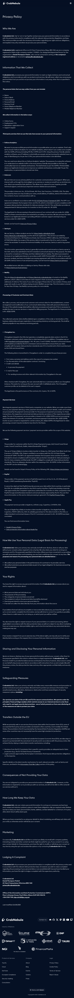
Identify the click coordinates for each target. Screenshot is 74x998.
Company (29, 958)
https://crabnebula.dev (18, 277)
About (28, 963)
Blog (27, 967)
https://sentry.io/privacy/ (59, 260)
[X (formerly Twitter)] (57, 920)
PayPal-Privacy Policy (57, 495)
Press (27, 978)
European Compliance (9, 974)
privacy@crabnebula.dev (34, 57)
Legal (51, 958)
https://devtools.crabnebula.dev (15, 236)
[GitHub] (54, 920)
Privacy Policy (54, 963)
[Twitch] (71, 919)
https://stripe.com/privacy (59, 469)
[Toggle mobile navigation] (70, 3)
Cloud (4, 967)
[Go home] (13, 3)
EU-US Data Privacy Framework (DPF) (47, 201)
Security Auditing (7, 978)
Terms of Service (55, 971)
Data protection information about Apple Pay (21, 529)
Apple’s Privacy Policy (13, 527)
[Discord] (50, 920)
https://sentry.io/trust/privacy (16, 268)
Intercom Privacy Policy (28, 224)
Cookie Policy (54, 967)
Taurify (4, 963)
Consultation (6, 982)
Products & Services (8, 958)
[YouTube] (67, 920)
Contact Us (42, 920)
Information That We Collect (30, 764)
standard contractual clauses (19, 341)
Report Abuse (54, 974)
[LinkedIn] (64, 920)
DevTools (5, 971)
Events (28, 971)
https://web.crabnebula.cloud (44, 233)
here (25, 464)
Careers (28, 974)
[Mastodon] (61, 920)
